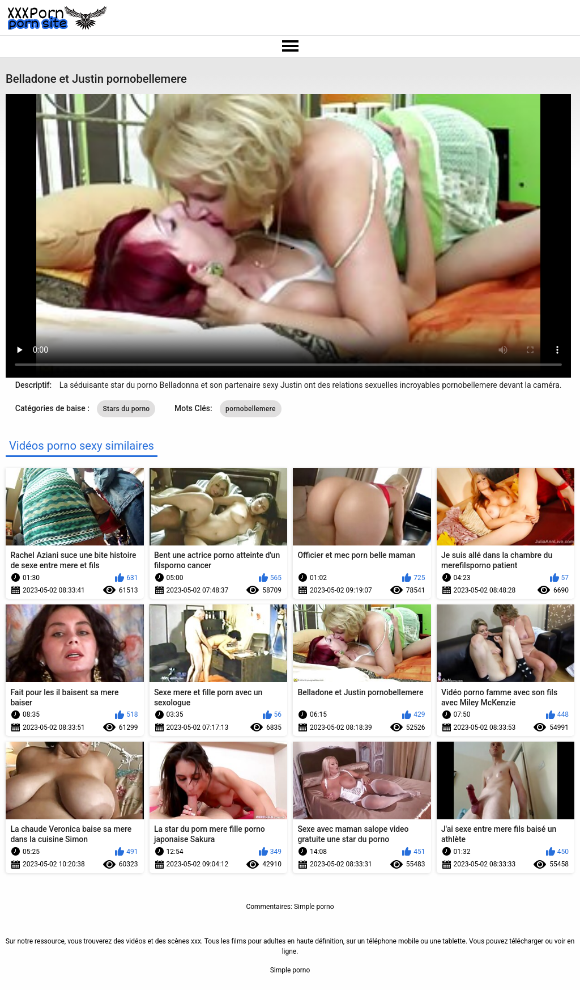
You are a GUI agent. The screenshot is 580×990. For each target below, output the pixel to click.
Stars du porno (126, 409)
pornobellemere (250, 409)
